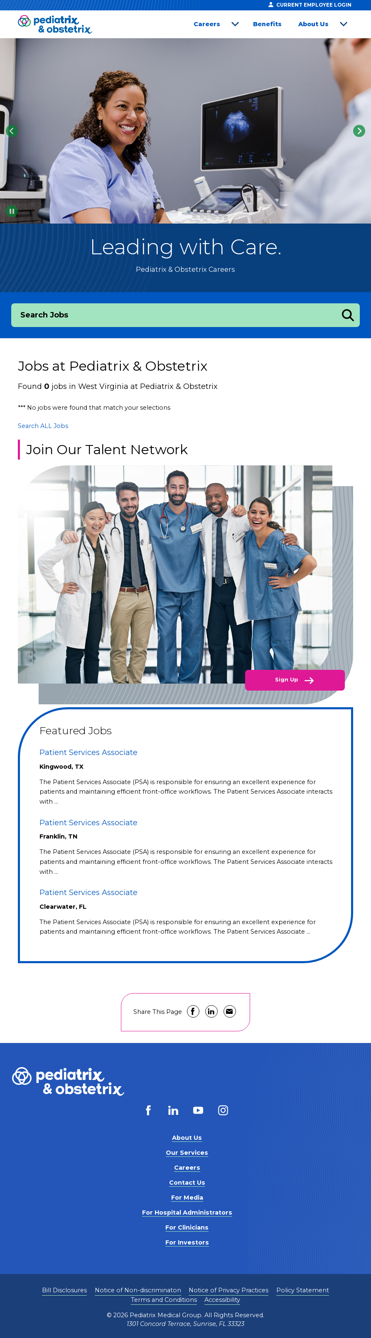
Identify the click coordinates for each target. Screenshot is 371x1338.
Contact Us (187, 1182)
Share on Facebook (193, 1011)
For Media (187, 1197)
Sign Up (287, 679)
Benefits (267, 24)
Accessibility (222, 1300)
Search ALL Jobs (43, 426)
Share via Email (230, 1011)
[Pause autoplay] (12, 211)
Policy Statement (302, 1290)
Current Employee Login (309, 4)
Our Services (187, 1152)
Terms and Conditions (164, 1300)
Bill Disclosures (64, 1290)
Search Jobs (44, 315)
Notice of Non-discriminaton (138, 1290)
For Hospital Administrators (187, 1212)
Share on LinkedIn (211, 1011)
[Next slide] (359, 131)
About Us (313, 24)
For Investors (187, 1242)
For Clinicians (187, 1227)
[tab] (179, 213)
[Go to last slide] (12, 131)
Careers (207, 24)
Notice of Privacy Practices (228, 1290)
